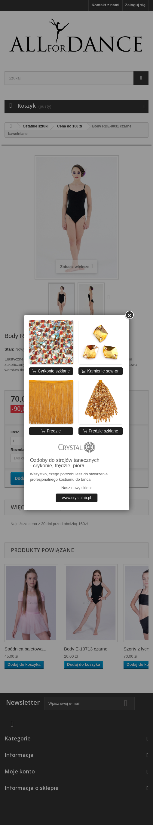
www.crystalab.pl (76, 497)
